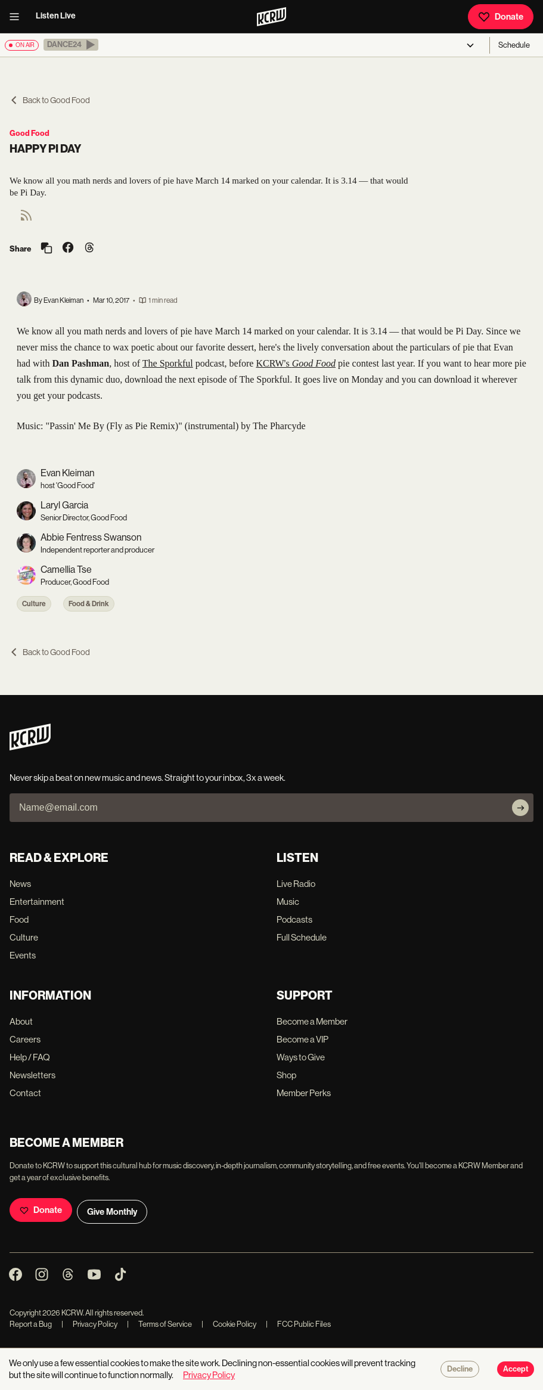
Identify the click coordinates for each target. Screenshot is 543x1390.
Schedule (514, 45)
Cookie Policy (228, 1324)
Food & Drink (89, 604)
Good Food (29, 133)
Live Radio (296, 884)
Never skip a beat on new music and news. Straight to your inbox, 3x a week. (148, 777)
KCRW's (296, 363)
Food (19, 919)
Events (23, 955)
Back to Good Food (50, 100)
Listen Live (56, 16)
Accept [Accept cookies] (515, 1369)
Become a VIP (302, 1039)
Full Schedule (302, 937)
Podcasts (294, 919)
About (21, 1021)
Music (288, 901)
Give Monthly (112, 1211)
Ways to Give (301, 1057)
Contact (25, 1093)
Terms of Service (159, 1324)
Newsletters (32, 1075)
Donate (500, 17)
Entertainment (37, 901)
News (20, 884)
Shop (286, 1075)
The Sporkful (167, 363)
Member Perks (304, 1093)
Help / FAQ (30, 1057)
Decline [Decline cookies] (460, 1369)
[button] (71, 45)
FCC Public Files (298, 1324)
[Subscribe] (520, 807)
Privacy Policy (89, 1324)
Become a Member (312, 1021)
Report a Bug (31, 1324)
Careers (25, 1039)
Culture (34, 604)
